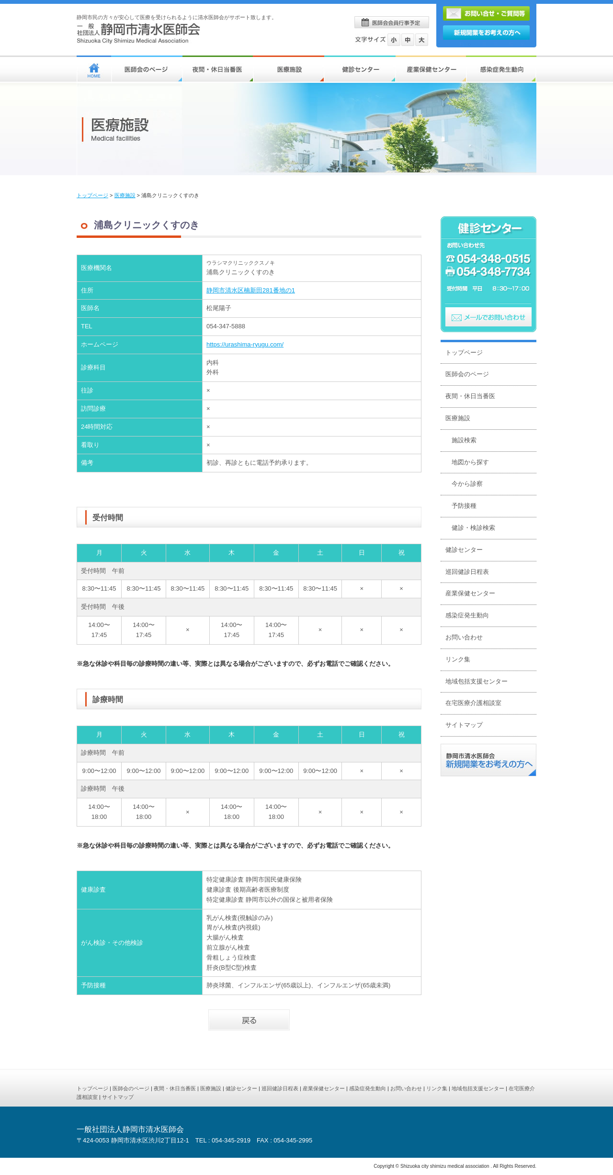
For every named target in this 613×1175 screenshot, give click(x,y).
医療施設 (125, 195)
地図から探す (470, 462)
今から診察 (467, 483)
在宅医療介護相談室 (473, 702)
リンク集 (457, 659)
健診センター (464, 549)
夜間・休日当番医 (470, 396)
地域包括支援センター (476, 681)
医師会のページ (467, 374)
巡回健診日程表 (467, 571)
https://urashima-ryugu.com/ (245, 344)
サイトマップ (464, 724)
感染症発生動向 (467, 615)
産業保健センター (470, 593)
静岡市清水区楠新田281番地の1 (250, 290)
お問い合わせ (464, 637)
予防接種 (464, 505)
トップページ (92, 195)
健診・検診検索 (473, 527)
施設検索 (464, 440)
